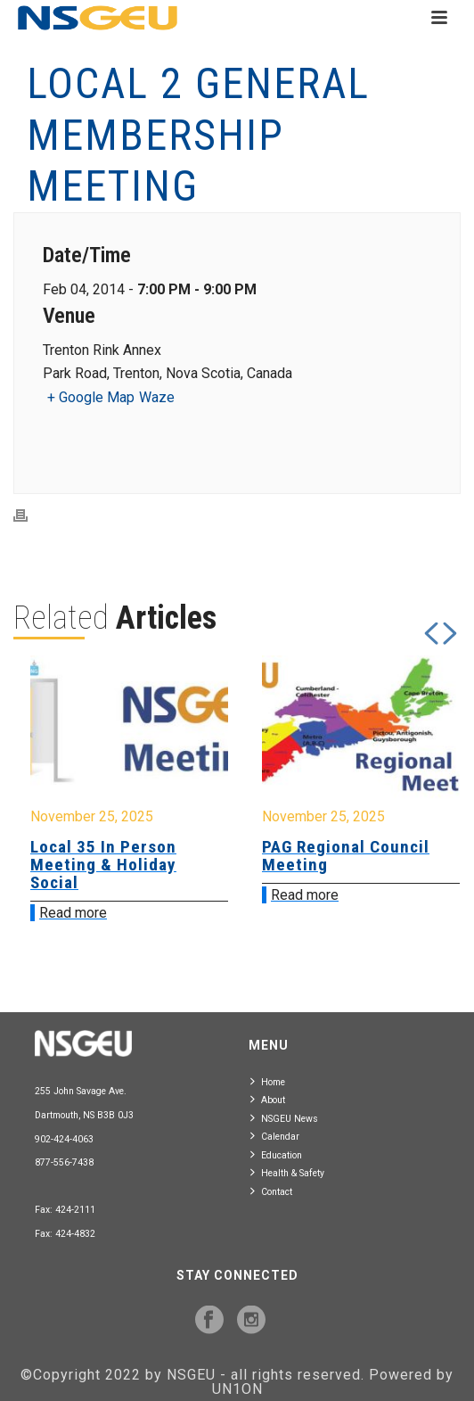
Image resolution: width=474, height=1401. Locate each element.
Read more (73, 912)
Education (276, 1154)
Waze (157, 397)
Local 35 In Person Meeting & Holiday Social (103, 864)
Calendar (274, 1135)
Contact (271, 1191)
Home (267, 1081)
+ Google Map (91, 397)
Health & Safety (287, 1172)
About (267, 1099)
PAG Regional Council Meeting (345, 855)
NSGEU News (284, 1118)
